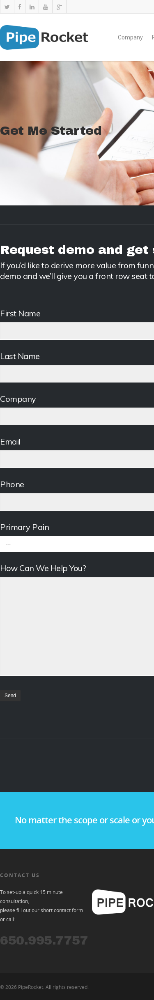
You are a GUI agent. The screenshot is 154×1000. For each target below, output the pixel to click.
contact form (68, 910)
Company (130, 37)
